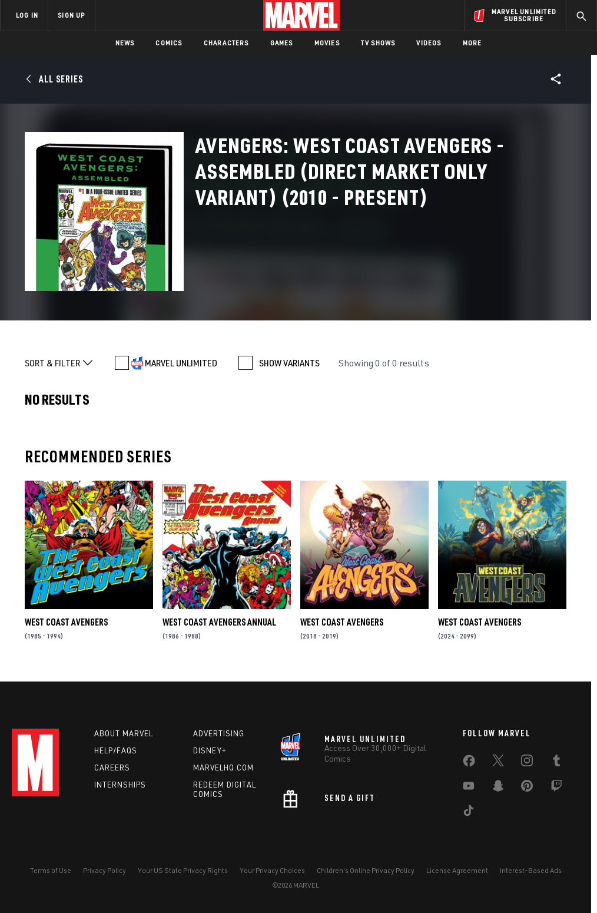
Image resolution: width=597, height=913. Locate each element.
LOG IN (27, 15)
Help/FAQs (115, 750)
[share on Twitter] (498, 763)
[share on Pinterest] (527, 788)
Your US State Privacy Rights (183, 870)
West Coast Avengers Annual (219, 622)
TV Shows (378, 42)
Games (281, 42)
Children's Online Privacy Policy (365, 870)
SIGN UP (71, 15)
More (472, 42)
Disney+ (210, 750)
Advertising (218, 733)
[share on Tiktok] (469, 813)
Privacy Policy (104, 870)
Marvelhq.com (223, 767)
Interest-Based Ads (531, 870)
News (125, 42)
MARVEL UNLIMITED (181, 363)
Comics (168, 42)
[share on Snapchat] (498, 788)
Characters (226, 42)
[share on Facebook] (469, 763)
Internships (120, 784)
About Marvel (123, 733)
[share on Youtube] (469, 788)
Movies (327, 42)
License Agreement (457, 870)
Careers (112, 767)
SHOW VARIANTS (289, 363)
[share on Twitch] (556, 788)
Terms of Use (50, 870)
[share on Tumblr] (556, 763)
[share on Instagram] (527, 763)
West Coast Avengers (66, 622)
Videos (428, 42)
